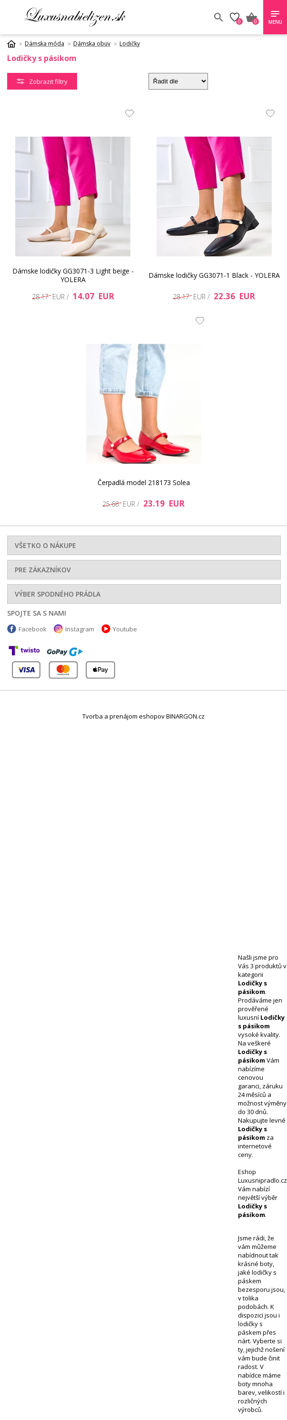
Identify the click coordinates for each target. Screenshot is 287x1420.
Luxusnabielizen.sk (75, 17)
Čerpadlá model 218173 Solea (144, 482)
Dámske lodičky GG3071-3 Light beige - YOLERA (73, 275)
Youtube (125, 629)
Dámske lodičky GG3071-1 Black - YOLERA (214, 275)
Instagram (79, 629)
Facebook (33, 629)
